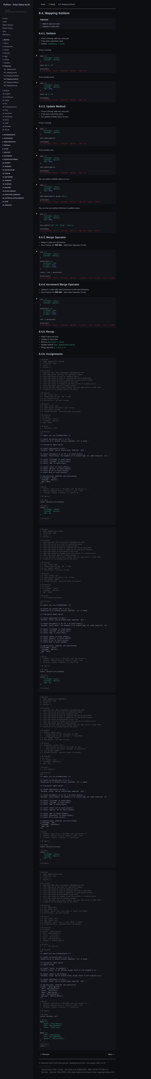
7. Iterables (6, 63)
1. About (5, 43)
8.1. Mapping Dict (10, 69)
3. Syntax (6, 50)
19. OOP (5, 123)
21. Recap (6, 129)
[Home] (43, 4)
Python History (8, 28)
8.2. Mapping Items (10, 72)
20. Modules (7, 126)
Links (4, 31)
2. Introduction (8, 46)
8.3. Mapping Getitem (11, 76)
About (52, 4)
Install (5, 22)
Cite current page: (45, 1066)
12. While (6, 100)
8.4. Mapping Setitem (11, 79)
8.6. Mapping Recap (10, 85)
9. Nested (6, 90)
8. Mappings (7, 66)
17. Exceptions (8, 117)
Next (111, 1054)
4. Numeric (6, 53)
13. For (5, 103)
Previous (44, 1054)
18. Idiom (6, 120)
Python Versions (8, 25)
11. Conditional (8, 97)
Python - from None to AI (16, 5)
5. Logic (5, 56)
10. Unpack (6, 94)
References (6, 35)
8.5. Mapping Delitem (11, 82)
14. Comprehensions (9, 107)
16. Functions (7, 113)
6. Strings (6, 59)
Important (44, 20)
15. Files (5, 110)
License (5, 18)
